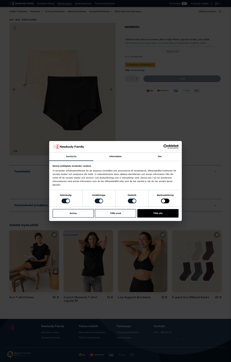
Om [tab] (159, 156)
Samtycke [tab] (71, 156)
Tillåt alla (158, 213)
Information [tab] (115, 156)
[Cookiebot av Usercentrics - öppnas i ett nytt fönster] (166, 146)
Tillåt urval (115, 213)
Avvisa (73, 213)
